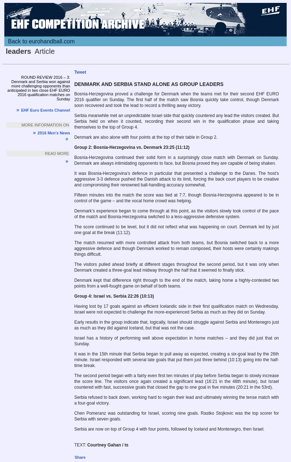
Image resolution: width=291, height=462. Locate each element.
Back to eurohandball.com (41, 41)
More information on (45, 125)
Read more (57, 153)
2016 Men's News (51, 133)
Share (80, 457)
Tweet (80, 72)
